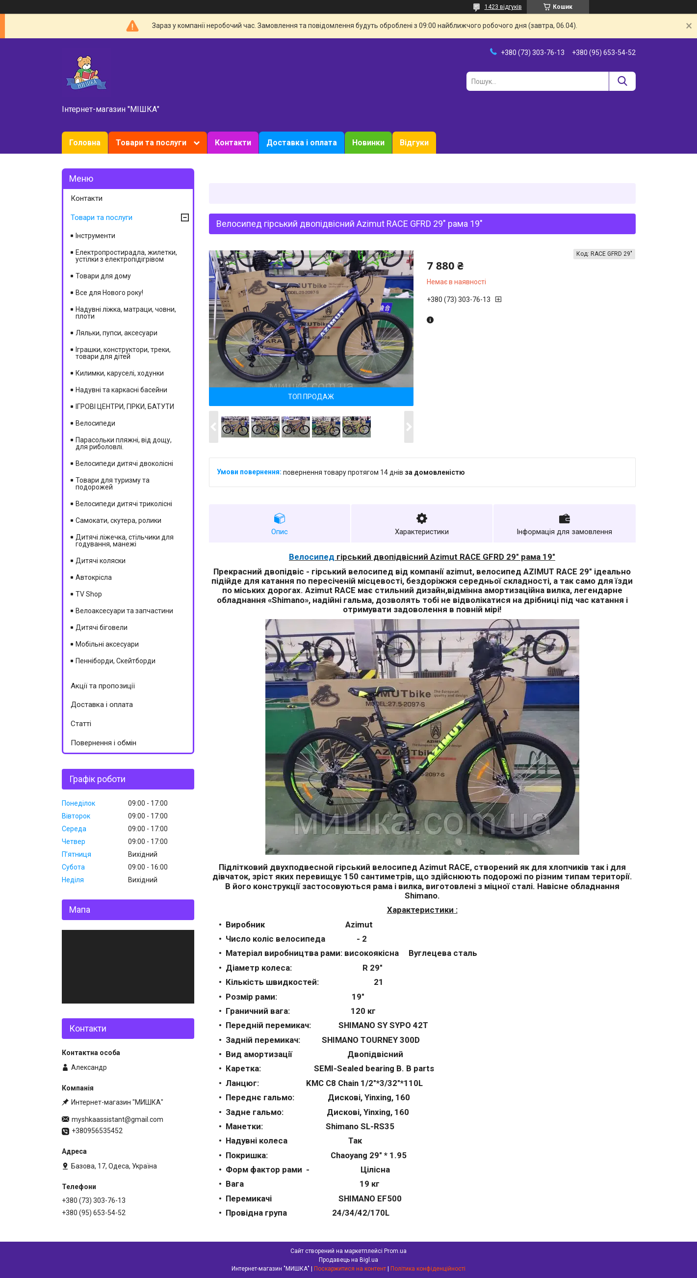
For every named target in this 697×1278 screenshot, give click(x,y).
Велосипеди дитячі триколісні (124, 504)
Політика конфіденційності (427, 1268)
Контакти (233, 142)
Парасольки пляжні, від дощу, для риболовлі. (124, 443)
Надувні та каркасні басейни (121, 390)
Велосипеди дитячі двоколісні (124, 463)
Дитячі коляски (101, 561)
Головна (85, 142)
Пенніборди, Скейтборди (115, 661)
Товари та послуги (151, 142)
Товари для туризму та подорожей (113, 483)
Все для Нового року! (109, 293)
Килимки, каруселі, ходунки (120, 373)
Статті (81, 723)
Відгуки (414, 142)
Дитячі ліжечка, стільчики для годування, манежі (125, 540)
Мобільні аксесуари (107, 644)
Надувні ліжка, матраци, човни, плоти (126, 312)
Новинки (368, 142)
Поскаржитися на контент (350, 1268)
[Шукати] (622, 81)
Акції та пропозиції (103, 685)
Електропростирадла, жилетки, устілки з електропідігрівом (126, 255)
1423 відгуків (503, 6)
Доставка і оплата (301, 142)
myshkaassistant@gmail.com (117, 1119)
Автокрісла (94, 577)
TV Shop (89, 594)
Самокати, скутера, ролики (118, 520)
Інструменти (95, 236)
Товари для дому (103, 276)
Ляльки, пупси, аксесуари (116, 333)
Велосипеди (95, 423)
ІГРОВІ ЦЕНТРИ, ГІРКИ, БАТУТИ (125, 406)
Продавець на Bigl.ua (348, 1259)
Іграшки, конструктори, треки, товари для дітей (123, 353)
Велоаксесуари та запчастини (124, 611)
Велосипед (312, 558)
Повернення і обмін (103, 742)
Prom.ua (395, 1251)
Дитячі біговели (102, 627)
